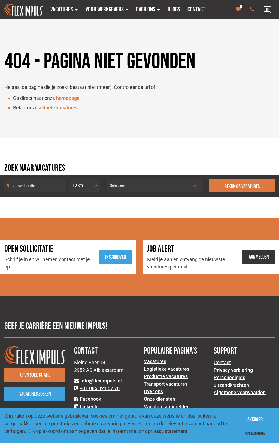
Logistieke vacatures (166, 369)
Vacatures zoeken (35, 394)
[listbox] (84, 185)
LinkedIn (89, 406)
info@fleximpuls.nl (101, 381)
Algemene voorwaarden (240, 392)
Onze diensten (159, 399)
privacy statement (167, 431)
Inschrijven (115, 257)
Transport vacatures (165, 384)
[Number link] (253, 9)
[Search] (35, 185)
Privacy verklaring (233, 370)
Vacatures (155, 361)
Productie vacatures (166, 376)
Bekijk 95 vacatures (242, 186)
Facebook (90, 399)
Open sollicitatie (35, 375)
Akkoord (255, 419)
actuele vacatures (58, 107)
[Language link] (267, 9)
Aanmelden (259, 257)
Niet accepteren (255, 434)
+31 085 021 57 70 (100, 388)
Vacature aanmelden (167, 406)
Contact (222, 362)
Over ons (153, 391)
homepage (68, 98)
